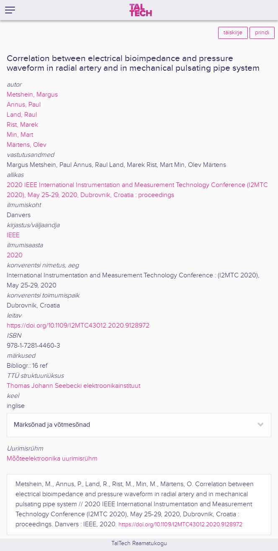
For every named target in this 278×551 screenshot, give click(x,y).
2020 (15, 255)
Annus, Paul (24, 105)
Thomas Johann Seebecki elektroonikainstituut (73, 386)
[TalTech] (140, 10)
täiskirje (233, 32)
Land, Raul (22, 115)
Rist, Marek (22, 125)
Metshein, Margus (32, 95)
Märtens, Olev (26, 145)
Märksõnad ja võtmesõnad (52, 425)
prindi (262, 32)
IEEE (13, 235)
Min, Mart (20, 135)
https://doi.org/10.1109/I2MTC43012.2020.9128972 (78, 326)
